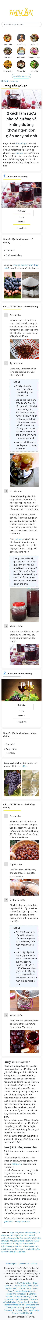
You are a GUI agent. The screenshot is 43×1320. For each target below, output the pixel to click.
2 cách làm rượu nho (28, 1232)
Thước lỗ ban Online (23, 1285)
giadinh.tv (8, 1221)
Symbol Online (21, 1299)
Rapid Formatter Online (14, 1305)
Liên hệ (34, 1263)
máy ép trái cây (20, 265)
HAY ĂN (4, 81)
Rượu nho (14, 1232)
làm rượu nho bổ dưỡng (25, 1249)
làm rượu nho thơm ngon (25, 1241)
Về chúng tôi (11, 1263)
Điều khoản (24, 1263)
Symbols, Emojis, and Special (26, 1310)
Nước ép (14, 81)
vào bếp (19, 153)
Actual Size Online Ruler (28, 1302)
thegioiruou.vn (23, 1221)
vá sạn (19, 539)
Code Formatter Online (27, 1288)
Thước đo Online (24, 1283)
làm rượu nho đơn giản (18, 1238)
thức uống (20, 143)
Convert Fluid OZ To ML (22, 1313)
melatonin (17, 1164)
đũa (24, 766)
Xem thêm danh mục (21, 76)
